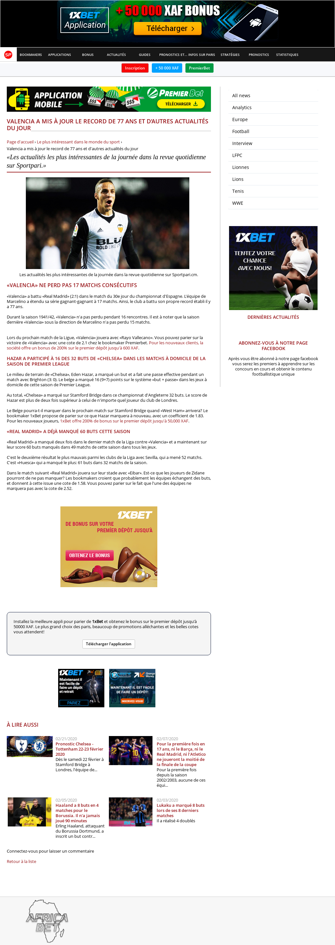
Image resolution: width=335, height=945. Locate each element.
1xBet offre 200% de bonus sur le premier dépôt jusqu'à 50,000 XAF (124, 421)
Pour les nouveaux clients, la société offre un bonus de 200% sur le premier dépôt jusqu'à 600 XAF (105, 345)
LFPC (237, 155)
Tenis (238, 191)
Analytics (242, 107)
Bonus (88, 54)
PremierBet (199, 68)
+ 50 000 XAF (167, 68)
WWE (237, 203)
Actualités (116, 54)
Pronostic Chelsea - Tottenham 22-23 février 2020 (79, 749)
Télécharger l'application (108, 644)
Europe (240, 119)
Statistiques (287, 54)
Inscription (135, 68)
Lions (238, 179)
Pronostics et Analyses (173, 54)
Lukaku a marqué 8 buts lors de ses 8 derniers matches (180, 810)
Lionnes (240, 167)
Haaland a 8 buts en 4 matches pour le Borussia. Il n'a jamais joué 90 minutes (78, 813)
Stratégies (230, 54)
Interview (242, 143)
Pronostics (259, 54)
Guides (145, 54)
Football (240, 131)
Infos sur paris (201, 54)
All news (241, 95)
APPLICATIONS (59, 54)
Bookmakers (31, 54)
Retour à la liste (21, 861)
